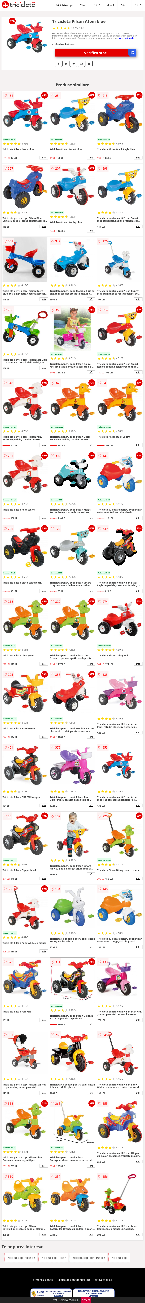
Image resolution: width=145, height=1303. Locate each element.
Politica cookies (102, 1280)
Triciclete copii (64, 5)
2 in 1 (83, 5)
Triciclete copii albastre (20, 1258)
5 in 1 (124, 5)
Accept (86, 1300)
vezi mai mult (126, 38)
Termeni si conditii (42, 1280)
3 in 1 (97, 5)
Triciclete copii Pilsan (53, 1258)
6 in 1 (138, 5)
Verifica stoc (110, 53)
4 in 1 (110, 5)
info (44, 157)
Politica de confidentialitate (74, 1280)
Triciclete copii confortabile (88, 1258)
